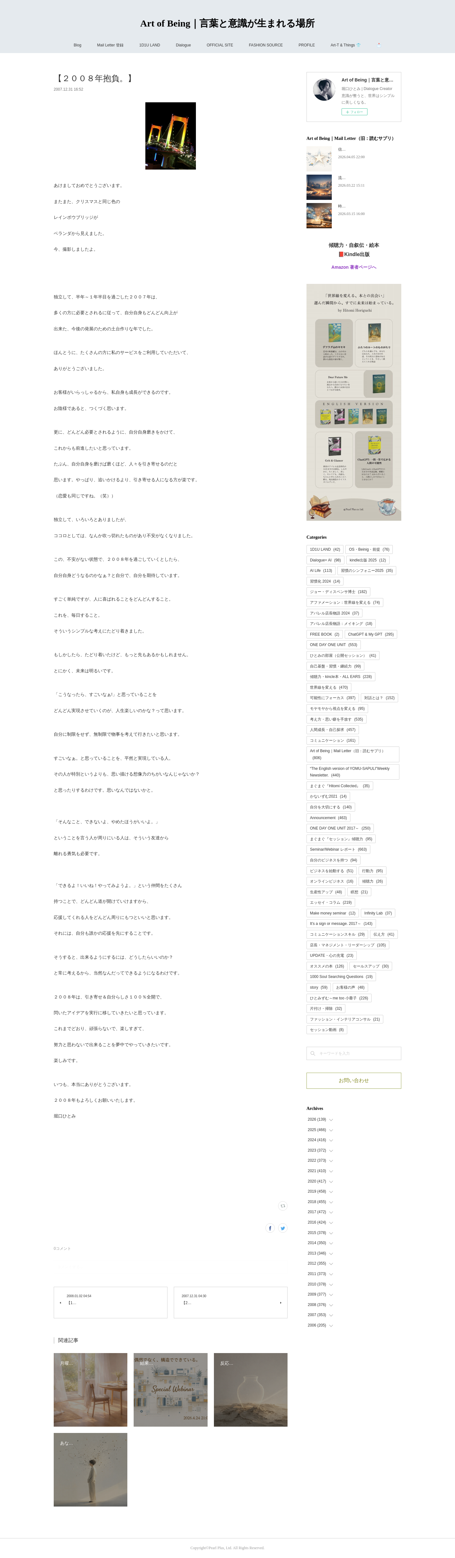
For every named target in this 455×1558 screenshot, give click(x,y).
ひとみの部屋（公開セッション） (343, 655)
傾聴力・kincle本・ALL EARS (341, 676)
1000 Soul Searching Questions (341, 976)
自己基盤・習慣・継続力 (335, 666)
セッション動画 (327, 1030)
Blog (77, 45)
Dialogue (183, 45)
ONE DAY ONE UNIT (333, 645)
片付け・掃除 (326, 1008)
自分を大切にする (331, 807)
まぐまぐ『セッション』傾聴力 (341, 839)
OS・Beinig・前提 (369, 549)
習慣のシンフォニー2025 (367, 570)
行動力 (372, 871)
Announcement (328, 818)
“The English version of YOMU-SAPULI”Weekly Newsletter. (350, 772)
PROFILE (307, 45)
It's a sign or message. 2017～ (341, 923)
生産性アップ (326, 892)
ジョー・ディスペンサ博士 (338, 592)
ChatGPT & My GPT (371, 634)
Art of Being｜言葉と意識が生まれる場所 (227, 23)
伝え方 (383, 934)
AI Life (321, 570)
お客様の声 (350, 987)
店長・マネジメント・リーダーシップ (348, 945)
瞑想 (359, 892)
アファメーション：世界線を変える (345, 602)
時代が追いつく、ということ (362, 206)
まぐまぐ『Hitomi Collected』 (340, 786)
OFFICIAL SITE (220, 45)
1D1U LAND (149, 45)
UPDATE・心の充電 (331, 955)
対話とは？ (379, 698)
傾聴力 (372, 881)
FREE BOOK (324, 634)
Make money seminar (332, 913)
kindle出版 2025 (368, 560)
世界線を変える (329, 687)
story (318, 987)
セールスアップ (371, 966)
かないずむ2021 (328, 796)
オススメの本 (327, 966)
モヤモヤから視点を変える (337, 708)
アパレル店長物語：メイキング (341, 623)
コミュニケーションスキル (337, 934)
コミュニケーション (332, 740)
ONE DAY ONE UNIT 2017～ (340, 828)
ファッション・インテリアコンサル (345, 1019)
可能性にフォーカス (332, 698)
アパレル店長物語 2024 (334, 613)
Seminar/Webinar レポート (338, 849)
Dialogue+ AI (325, 560)
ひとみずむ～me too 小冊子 (339, 998)
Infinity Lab (378, 913)
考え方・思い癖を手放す (336, 719)
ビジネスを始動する (331, 871)
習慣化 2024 (325, 581)
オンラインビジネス (331, 881)
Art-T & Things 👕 (346, 45)
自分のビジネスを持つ (333, 860)
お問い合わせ (354, 1080)
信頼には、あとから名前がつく (364, 149)
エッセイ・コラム (331, 902)
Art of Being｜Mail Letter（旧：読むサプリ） (347, 754)
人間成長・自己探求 (332, 730)
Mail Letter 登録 (110, 45)
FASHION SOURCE (266, 45)
